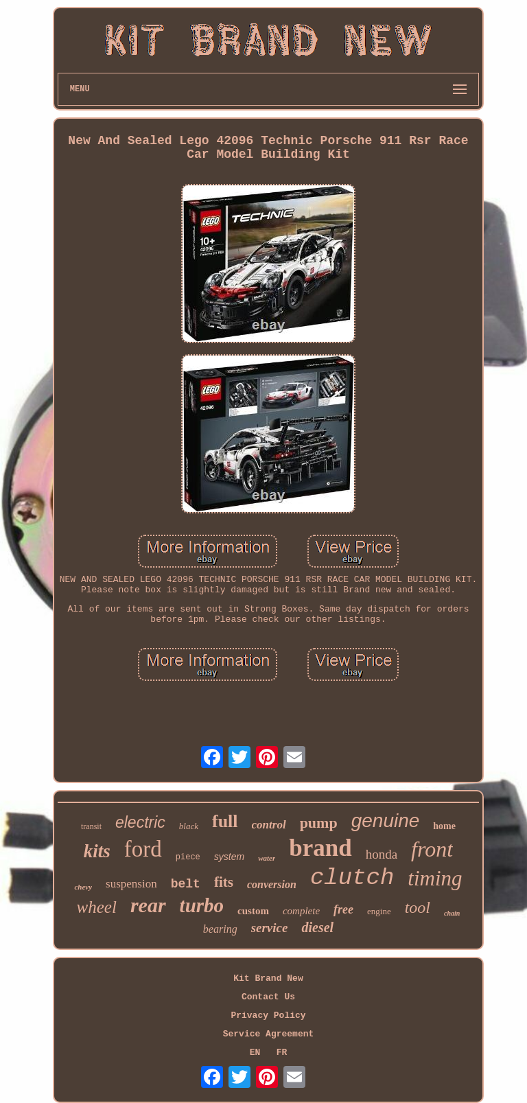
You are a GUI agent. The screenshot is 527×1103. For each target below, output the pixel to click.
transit (91, 826)
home (444, 826)
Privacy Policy (268, 1015)
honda (381, 854)
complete (301, 910)
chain (452, 913)
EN (255, 1052)
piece (188, 857)
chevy (83, 887)
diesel (317, 927)
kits (97, 851)
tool (417, 907)
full (225, 821)
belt (185, 884)
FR (282, 1052)
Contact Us (268, 997)
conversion (271, 884)
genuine (385, 820)
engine (379, 911)
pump (319, 822)
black (188, 826)
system (229, 856)
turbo (202, 905)
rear (148, 905)
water (266, 858)
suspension (131, 883)
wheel (97, 907)
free (343, 909)
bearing (220, 929)
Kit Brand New (268, 978)
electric (140, 822)
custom (253, 910)
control (269, 824)
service (269, 927)
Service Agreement (268, 1034)
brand (320, 848)
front (432, 849)
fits (223, 882)
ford (143, 849)
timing (435, 878)
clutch (352, 878)
